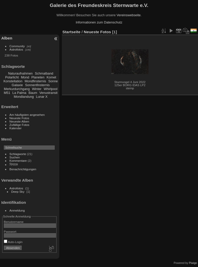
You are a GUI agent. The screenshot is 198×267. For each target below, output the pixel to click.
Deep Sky (17, 191)
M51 (7, 93)
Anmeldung (17, 210)
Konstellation (13, 81)
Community (17, 46)
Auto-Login (13, 242)
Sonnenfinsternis (37, 85)
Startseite (71, 32)
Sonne (53, 81)
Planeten (38, 77)
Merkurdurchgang (17, 89)
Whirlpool (50, 89)
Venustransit (48, 93)
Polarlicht (12, 77)
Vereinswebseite (129, 15)
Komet (51, 77)
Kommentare (18, 160)
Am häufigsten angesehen (27, 114)
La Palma (19, 93)
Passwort (10, 231)
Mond (25, 77)
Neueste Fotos (19, 118)
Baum (33, 93)
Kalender (16, 128)
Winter (37, 89)
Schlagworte (18, 154)
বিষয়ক (14, 164)
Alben (6, 38)
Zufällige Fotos (19, 124)
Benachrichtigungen (23, 169)
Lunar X (42, 97)
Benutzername (14, 221)
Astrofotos (16, 49)
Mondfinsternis (35, 81)
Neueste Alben (19, 121)
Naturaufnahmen (20, 73)
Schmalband (44, 73)
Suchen (15, 157)
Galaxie (17, 85)
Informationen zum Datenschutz (99, 22)
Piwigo (193, 262)
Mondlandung (24, 97)
